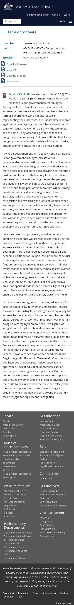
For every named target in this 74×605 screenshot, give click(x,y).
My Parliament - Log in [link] (15, 490)
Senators (8, 432)
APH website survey (14, 501)
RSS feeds (9, 516)
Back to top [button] (63, 603)
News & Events (48, 421)
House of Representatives (17, 451)
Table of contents (19, 32)
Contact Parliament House (53, 505)
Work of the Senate (13, 424)
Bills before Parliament (52, 451)
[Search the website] (12, 21)
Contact (56, 14)
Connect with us (48, 501)
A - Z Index (9, 509)
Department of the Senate (18, 532)
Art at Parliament (48, 525)
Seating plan (9, 435)
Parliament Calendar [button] (38, 14)
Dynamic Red (9, 428)
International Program (51, 439)
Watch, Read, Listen (50, 424)
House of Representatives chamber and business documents (17, 459)
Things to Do (46, 521)
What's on (45, 517)
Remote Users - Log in (15, 494)
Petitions (44, 498)
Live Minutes (9, 466)
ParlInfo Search (12, 498)
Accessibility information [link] (16, 593)
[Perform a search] (5, 21)
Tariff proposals (48, 462)
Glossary (8, 512)
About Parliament (49, 428)
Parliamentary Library (51, 435)
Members (8, 470)
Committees (46, 478)
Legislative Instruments (52, 466)
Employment (10, 505)
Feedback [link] (8, 596)
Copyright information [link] (44, 593)
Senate (6, 421)
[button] (66, 21)
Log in (67, 14)
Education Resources (51, 432)
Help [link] (19, 596)
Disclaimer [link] (65, 593)
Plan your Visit (47, 528)
